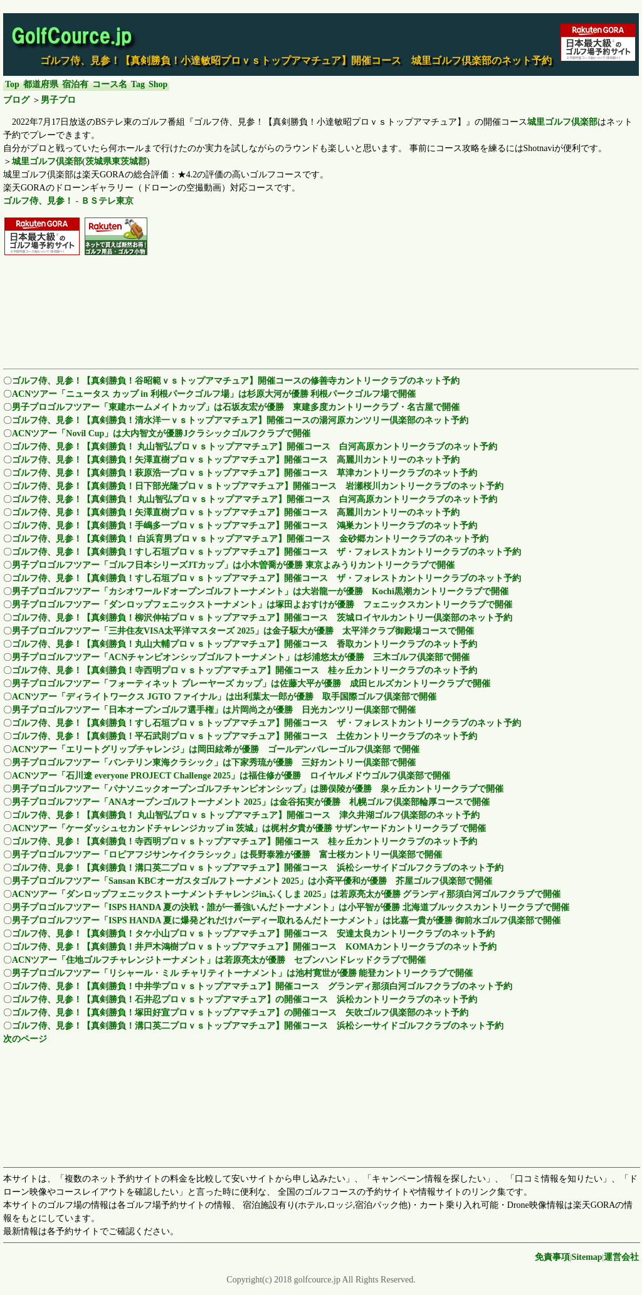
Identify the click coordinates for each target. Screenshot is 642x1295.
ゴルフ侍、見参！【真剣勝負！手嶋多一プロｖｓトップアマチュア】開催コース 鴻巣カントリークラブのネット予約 (244, 525)
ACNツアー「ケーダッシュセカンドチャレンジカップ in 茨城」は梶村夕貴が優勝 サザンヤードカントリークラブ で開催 (249, 828)
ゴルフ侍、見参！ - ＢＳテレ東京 (68, 201)
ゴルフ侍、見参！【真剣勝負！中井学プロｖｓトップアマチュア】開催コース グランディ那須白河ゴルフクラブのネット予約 (262, 986)
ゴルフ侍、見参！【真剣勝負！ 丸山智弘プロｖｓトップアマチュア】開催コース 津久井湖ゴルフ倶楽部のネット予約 (246, 815)
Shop (158, 84)
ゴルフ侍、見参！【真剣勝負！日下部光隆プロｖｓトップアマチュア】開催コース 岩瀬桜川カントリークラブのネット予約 (257, 486)
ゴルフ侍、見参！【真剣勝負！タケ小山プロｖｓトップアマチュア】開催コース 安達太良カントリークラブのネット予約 (253, 933)
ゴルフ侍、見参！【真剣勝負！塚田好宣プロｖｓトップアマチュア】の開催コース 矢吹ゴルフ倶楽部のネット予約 (240, 1012)
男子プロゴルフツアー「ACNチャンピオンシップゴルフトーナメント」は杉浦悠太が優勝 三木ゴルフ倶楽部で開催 (241, 657)
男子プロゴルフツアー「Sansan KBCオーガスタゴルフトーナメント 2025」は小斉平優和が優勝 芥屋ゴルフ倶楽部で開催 (252, 881)
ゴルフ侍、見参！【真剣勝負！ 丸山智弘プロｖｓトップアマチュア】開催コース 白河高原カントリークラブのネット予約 (254, 446)
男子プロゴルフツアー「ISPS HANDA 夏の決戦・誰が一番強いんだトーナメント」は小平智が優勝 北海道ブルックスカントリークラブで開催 (290, 907)
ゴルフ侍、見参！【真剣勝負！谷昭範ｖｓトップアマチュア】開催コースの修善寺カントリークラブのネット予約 (236, 380)
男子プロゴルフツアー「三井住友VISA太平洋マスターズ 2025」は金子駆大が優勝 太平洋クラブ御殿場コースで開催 (243, 631)
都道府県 (40, 84)
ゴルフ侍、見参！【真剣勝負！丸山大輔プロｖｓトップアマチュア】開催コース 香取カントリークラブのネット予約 (244, 644)
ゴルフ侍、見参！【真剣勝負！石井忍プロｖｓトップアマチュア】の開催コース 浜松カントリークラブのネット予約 (244, 999)
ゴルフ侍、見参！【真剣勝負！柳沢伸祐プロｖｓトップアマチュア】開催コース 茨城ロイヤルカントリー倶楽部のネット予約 (262, 617)
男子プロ (58, 100)
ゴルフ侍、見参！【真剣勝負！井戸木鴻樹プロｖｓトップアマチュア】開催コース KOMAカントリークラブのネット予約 (254, 947)
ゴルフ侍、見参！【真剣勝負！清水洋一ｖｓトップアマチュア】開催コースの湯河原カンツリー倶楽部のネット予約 (240, 420)
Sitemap (587, 1257)
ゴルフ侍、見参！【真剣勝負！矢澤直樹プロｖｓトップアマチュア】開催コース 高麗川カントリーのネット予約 (236, 459)
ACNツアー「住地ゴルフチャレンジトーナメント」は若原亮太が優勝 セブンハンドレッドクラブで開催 (219, 960)
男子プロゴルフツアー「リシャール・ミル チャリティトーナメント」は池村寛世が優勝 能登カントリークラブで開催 (242, 973)
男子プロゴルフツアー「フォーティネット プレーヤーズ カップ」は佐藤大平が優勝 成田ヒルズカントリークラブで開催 (251, 683)
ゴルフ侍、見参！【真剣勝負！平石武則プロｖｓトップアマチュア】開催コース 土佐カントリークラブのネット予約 (244, 736)
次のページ (25, 1039)
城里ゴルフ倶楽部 (562, 122)
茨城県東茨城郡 (116, 161)
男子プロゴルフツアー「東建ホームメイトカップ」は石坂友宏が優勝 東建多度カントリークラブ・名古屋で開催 (236, 407)
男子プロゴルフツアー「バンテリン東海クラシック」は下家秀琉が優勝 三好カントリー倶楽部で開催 (214, 762)
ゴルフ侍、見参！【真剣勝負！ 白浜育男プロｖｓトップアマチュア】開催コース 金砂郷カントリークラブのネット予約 (250, 538)
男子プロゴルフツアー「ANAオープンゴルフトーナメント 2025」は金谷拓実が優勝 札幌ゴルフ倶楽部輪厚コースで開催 (251, 802)
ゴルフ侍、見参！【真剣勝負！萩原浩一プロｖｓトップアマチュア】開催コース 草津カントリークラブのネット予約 (244, 473)
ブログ (16, 100)
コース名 (109, 84)
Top (12, 84)
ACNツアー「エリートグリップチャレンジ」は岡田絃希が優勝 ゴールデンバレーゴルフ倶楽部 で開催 (215, 749)
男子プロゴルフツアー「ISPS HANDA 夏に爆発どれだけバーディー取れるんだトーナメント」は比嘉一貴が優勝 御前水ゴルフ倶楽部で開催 (286, 920)
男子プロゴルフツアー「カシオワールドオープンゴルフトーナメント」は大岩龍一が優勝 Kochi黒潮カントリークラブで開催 (260, 591)
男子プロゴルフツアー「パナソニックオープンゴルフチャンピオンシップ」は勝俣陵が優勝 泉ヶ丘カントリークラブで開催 (257, 789)
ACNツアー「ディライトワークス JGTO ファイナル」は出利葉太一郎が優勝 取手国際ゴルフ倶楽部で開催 (224, 696)
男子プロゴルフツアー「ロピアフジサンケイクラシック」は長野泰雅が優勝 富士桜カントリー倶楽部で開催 (227, 854)
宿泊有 (75, 84)
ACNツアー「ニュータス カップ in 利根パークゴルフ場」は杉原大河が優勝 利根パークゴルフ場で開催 (214, 394)
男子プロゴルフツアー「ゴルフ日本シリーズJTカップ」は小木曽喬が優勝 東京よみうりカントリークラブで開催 (233, 565)
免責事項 (552, 1257)
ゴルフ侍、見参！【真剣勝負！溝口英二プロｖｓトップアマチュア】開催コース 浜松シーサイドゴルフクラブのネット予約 (257, 868)
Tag (138, 84)
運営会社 (621, 1257)
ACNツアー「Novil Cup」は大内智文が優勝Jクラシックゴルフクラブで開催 (161, 433)
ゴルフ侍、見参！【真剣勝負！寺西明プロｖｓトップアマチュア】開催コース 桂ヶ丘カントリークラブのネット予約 (244, 670)
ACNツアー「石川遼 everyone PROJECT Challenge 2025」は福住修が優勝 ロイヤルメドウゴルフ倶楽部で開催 (231, 775)
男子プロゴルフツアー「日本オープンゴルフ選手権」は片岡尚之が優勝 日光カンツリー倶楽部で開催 (214, 710)
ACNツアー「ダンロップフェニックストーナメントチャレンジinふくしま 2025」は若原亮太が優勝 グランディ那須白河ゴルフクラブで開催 (286, 894)
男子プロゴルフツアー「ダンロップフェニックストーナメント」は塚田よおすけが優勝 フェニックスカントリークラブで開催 (262, 604)
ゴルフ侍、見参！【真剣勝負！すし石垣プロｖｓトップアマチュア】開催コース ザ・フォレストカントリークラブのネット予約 (266, 552)
